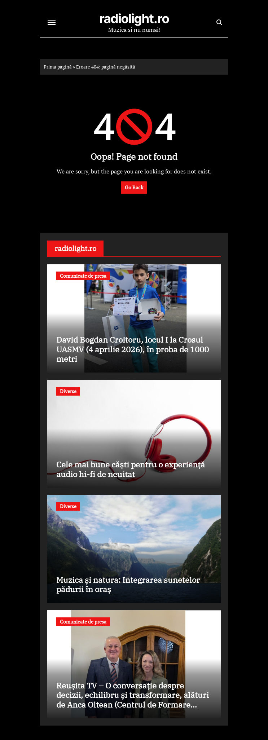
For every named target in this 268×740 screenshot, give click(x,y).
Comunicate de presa (83, 275)
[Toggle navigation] (51, 22)
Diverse (68, 391)
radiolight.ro (134, 18)
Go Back (134, 187)
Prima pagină (58, 66)
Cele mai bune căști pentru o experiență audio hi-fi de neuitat (130, 469)
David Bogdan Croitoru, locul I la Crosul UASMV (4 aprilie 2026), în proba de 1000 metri (132, 349)
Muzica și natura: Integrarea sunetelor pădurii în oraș (128, 584)
